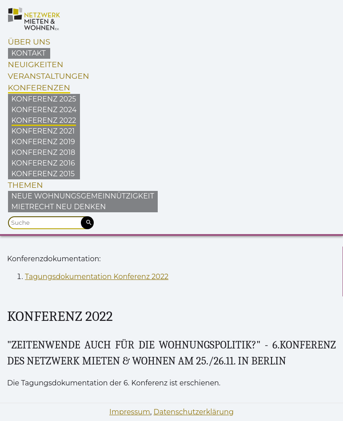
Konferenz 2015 (43, 174)
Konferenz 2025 (44, 99)
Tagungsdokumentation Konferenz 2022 (96, 276)
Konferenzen (39, 87)
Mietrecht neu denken (59, 206)
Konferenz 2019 (43, 142)
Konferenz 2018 (44, 152)
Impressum (129, 412)
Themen (25, 185)
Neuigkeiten (36, 64)
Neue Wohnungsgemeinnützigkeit (83, 196)
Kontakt (29, 53)
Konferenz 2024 (44, 109)
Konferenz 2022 (44, 120)
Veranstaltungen (48, 76)
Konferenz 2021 (43, 131)
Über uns (29, 41)
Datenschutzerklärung (194, 412)
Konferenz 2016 (43, 163)
